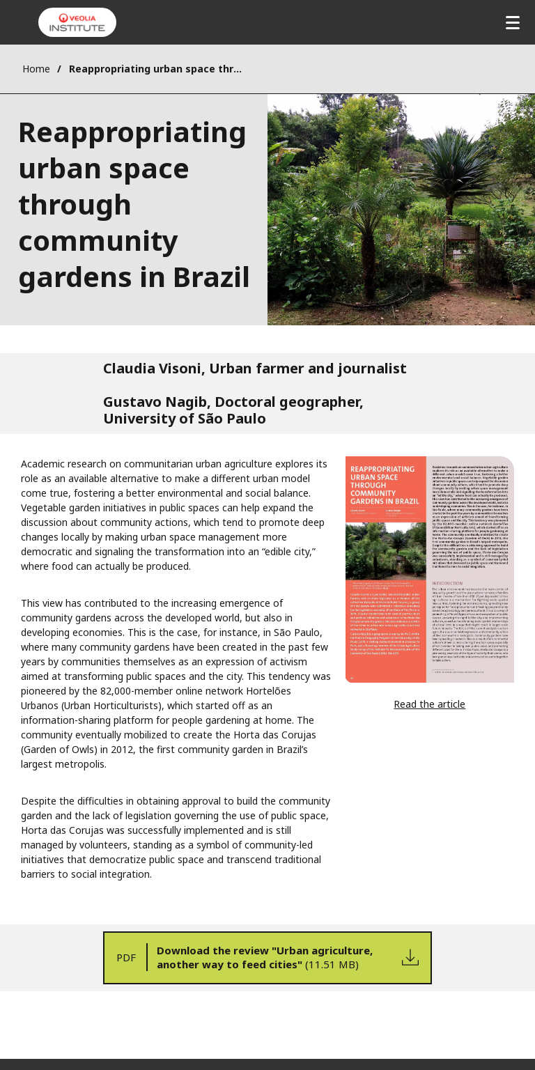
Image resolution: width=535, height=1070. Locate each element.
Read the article (429, 704)
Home (36, 68)
